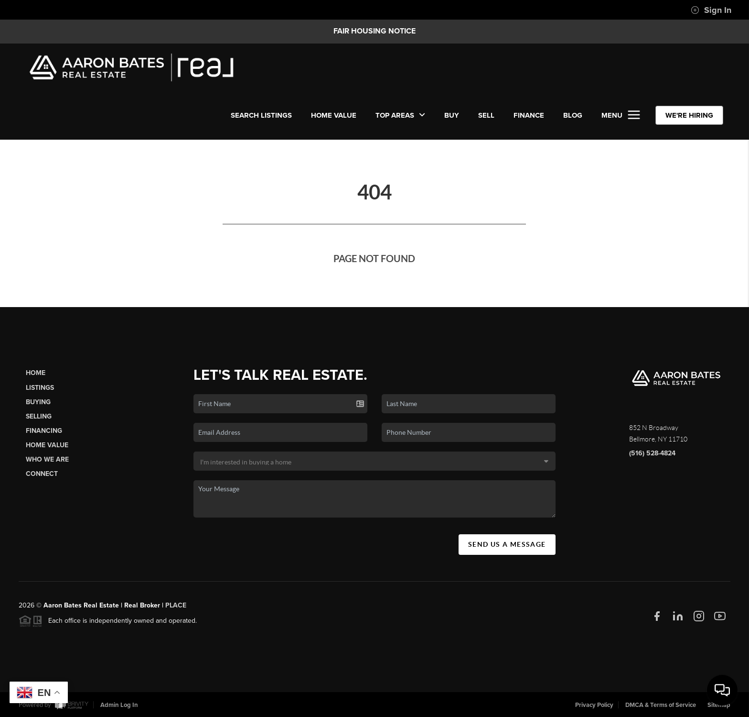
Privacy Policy (594, 705)
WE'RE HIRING (689, 115)
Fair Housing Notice (374, 31)
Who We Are (47, 463)
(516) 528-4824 (652, 456)
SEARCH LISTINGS (261, 115)
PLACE (175, 609)
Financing (44, 434)
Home (35, 377)
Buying (38, 405)
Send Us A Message (507, 548)
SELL (486, 115)
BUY (451, 115)
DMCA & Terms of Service (660, 705)
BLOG (572, 115)
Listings (40, 391)
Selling (39, 420)
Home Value (333, 115)
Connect (42, 478)
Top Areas (400, 115)
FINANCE (529, 115)
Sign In (711, 10)
